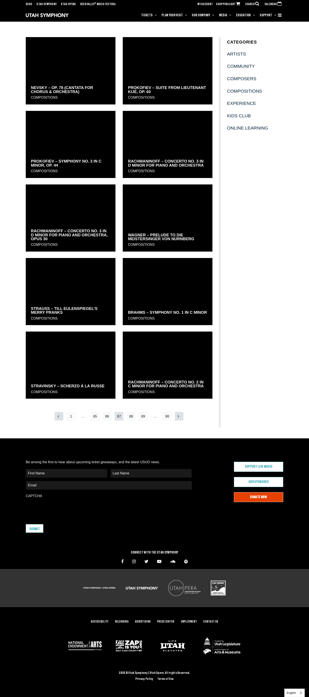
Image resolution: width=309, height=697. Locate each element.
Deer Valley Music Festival (98, 4)
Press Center (165, 621)
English (291, 692)
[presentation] (58, 509)
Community (241, 66)
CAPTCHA (34, 496)
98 (167, 416)
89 (143, 416)
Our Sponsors (258, 482)
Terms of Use (165, 678)
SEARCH (253, 4)
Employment (189, 621)
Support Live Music (259, 466)
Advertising (143, 621)
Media (223, 15)
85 (95, 416)
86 (107, 416)
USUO (29, 4)
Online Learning (247, 127)
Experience (241, 103)
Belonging (122, 621)
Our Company (201, 15)
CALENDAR (274, 4)
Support (266, 15)
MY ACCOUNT (205, 4)
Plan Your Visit (172, 15)
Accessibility (100, 621)
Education (243, 15)
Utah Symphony (46, 4)
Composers (241, 78)
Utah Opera (68, 4)
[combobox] (294, 693)
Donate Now (258, 497)
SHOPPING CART (229, 4)
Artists (236, 53)
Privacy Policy (144, 678)
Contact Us (210, 621)
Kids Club (239, 115)
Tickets (147, 15)
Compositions (44, 97)
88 (131, 416)
